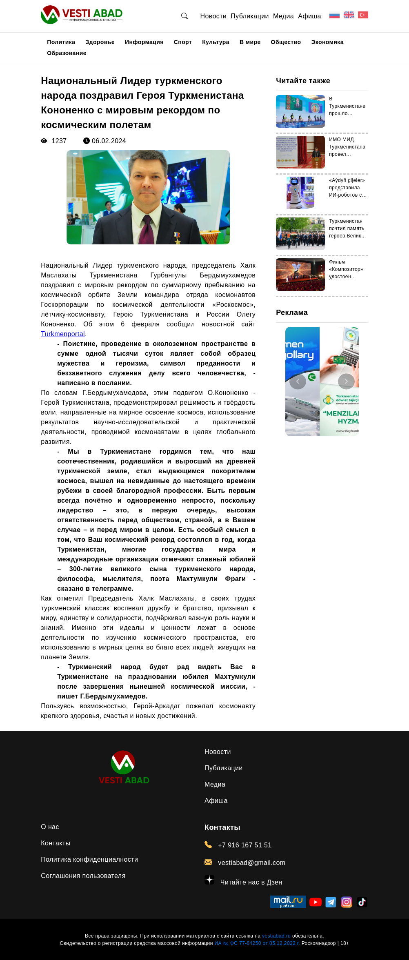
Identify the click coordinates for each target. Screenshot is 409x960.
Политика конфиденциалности (89, 859)
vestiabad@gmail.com (245, 862)
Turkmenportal (63, 333)
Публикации (250, 16)
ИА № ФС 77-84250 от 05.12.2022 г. (257, 943)
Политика (61, 42)
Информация (144, 42)
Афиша (309, 16)
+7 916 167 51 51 (238, 845)
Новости (213, 16)
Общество (286, 42)
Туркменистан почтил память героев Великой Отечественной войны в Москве (348, 235)
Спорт (183, 42)
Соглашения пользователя (83, 875)
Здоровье (100, 42)
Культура (215, 42)
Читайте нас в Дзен (243, 880)
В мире (250, 42)
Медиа (283, 16)
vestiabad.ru (276, 936)
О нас (50, 826)
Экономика (327, 42)
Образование (67, 53)
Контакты (55, 843)
